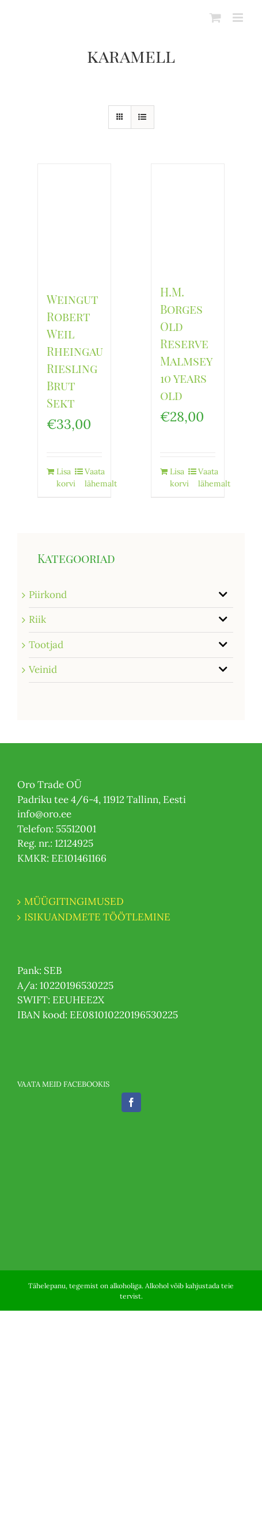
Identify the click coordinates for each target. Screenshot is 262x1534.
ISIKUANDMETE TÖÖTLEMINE (97, 917)
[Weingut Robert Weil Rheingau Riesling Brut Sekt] (74, 221)
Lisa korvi (65, 477)
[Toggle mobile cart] (215, 18)
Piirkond (48, 594)
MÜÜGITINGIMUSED (74, 901)
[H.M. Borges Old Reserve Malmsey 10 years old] (187, 218)
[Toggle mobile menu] (239, 18)
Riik (37, 619)
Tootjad (46, 644)
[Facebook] (131, 1102)
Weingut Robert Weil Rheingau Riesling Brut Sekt (75, 350)
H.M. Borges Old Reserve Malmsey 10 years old (186, 343)
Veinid (43, 669)
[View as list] (142, 117)
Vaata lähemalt (93, 477)
